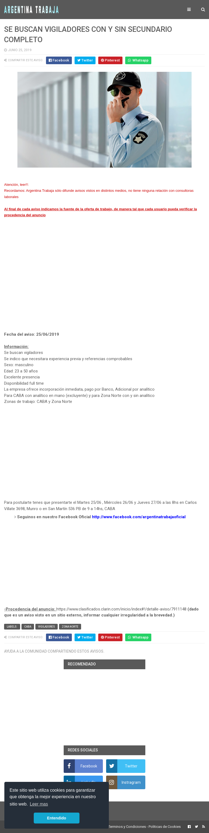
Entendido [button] (56, 818)
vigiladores (46, 626)
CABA (27, 626)
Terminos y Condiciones (127, 827)
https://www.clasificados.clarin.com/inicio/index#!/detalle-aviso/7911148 (121, 609)
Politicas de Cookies (165, 827)
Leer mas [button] (39, 804)
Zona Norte (70, 626)
